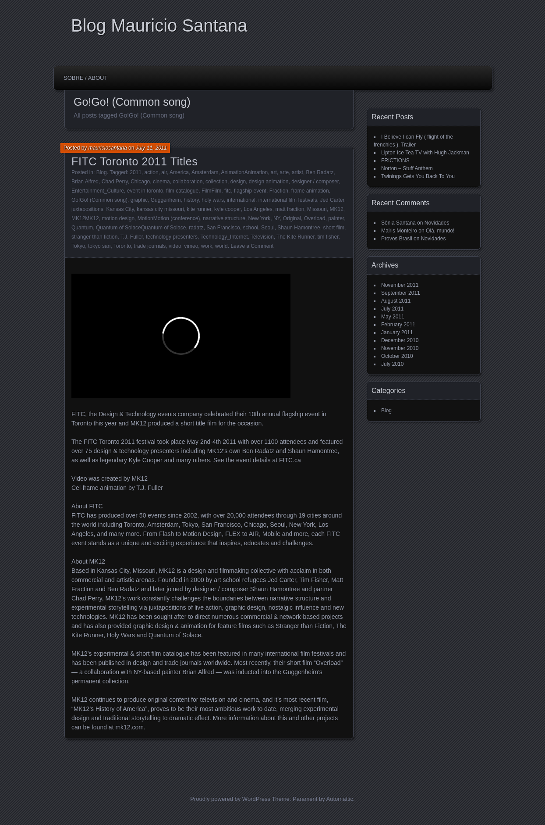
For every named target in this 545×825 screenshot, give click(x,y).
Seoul (268, 228)
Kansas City (120, 209)
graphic (139, 200)
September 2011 (400, 293)
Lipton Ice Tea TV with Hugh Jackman (425, 153)
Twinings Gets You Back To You (418, 176)
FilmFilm (211, 191)
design (238, 182)
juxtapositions (87, 209)
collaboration (187, 182)
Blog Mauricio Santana (159, 25)
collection (216, 182)
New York (259, 218)
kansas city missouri (160, 209)
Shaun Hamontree (298, 228)
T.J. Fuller (131, 237)
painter (336, 218)
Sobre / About (85, 78)
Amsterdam (204, 172)
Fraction (278, 191)
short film (333, 228)
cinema (161, 182)
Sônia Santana (398, 223)
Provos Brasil (396, 239)
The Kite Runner (295, 237)
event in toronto (145, 191)
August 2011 (396, 301)
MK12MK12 (85, 218)
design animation (269, 182)
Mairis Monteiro (399, 231)
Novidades (437, 223)
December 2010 (399, 340)
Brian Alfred (85, 182)
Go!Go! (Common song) (99, 200)
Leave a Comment (251, 246)
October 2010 (397, 356)
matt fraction (289, 209)
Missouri (317, 209)
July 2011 (392, 309)
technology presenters (172, 237)
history (191, 200)
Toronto (122, 246)
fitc (227, 191)
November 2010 (399, 348)
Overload (315, 218)
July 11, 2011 (151, 148)
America (179, 172)
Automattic (339, 799)
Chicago (140, 182)
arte (284, 172)
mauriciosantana (107, 148)
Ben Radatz (320, 172)
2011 (136, 172)
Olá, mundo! (440, 231)
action (152, 172)
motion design (118, 218)
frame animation (310, 191)
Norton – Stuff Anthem (407, 168)
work (206, 246)
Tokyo (78, 246)
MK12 (336, 209)
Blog (101, 172)
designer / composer (315, 182)
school (250, 228)
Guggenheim (166, 200)
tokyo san (99, 246)
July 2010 (392, 364)
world (221, 246)
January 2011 (397, 332)
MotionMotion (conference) (169, 218)
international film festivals (287, 200)
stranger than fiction (94, 237)
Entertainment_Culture (97, 191)
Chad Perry (115, 182)
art (274, 172)
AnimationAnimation (244, 172)
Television (262, 237)
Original (292, 218)
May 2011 (392, 317)
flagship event (250, 191)
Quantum (82, 228)
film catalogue (182, 191)
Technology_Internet (224, 237)
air (164, 172)
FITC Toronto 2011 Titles (134, 161)
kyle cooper (227, 209)
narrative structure (224, 218)
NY (276, 218)
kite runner (199, 209)
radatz (196, 228)
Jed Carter (332, 200)
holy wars (213, 200)
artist (297, 172)
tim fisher (328, 237)
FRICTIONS (395, 160)
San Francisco (223, 228)
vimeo (191, 246)
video (175, 246)
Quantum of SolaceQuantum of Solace (141, 228)
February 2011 (398, 324)
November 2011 (399, 285)
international (241, 200)
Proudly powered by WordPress (230, 799)
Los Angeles (258, 209)
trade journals (150, 246)
